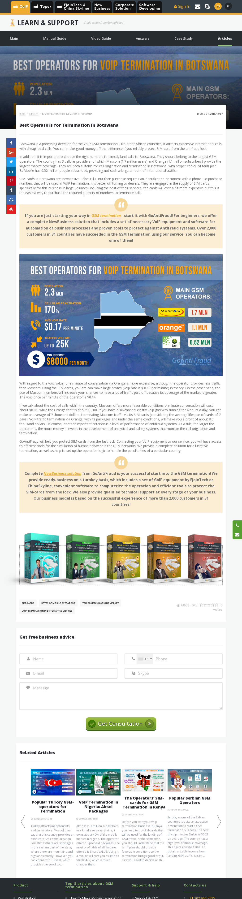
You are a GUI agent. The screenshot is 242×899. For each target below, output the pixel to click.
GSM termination (106, 216)
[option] (53, 826)
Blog (22, 114)
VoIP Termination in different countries (47, 610)
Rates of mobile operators (58, 603)
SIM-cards (28, 603)
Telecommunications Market (100, 603)
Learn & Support (47, 22)
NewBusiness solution (62, 473)
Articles (34, 114)
